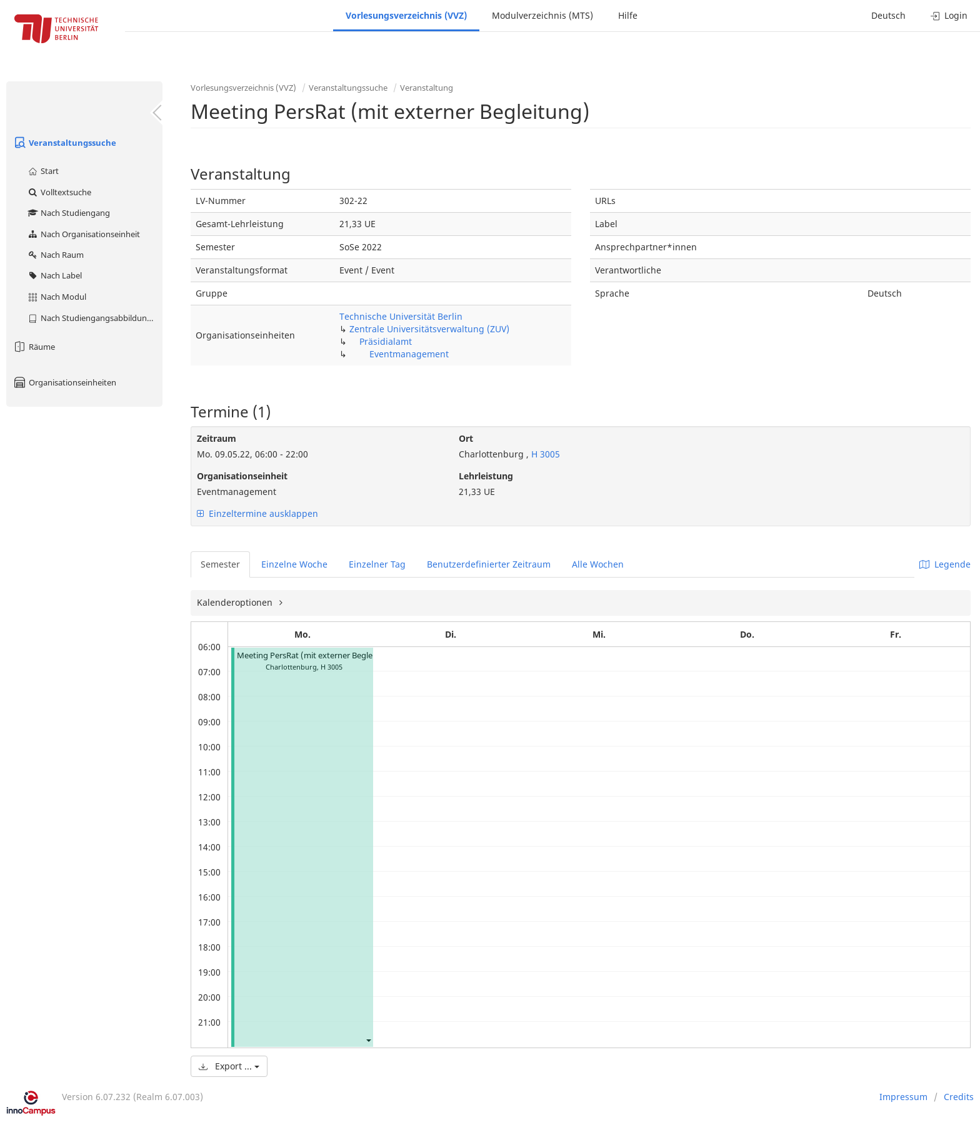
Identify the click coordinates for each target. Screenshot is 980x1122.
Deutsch (888, 15)
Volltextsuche (59, 192)
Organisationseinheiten (64, 382)
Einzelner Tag (377, 564)
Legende (945, 564)
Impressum (903, 1097)
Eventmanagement (409, 354)
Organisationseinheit (242, 476)
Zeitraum (216, 438)
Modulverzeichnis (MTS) (542, 15)
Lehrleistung (486, 476)
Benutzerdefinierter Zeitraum (489, 564)
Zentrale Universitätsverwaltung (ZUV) (429, 329)
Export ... (229, 1066)
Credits (959, 1097)
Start (43, 170)
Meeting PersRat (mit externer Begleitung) (316, 655)
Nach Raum (55, 254)
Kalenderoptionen (236, 602)
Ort (466, 438)
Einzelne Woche (294, 564)
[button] (368, 1039)
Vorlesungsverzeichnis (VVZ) (406, 15)
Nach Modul (56, 296)
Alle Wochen (598, 564)
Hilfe (628, 15)
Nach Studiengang (68, 212)
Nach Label (54, 275)
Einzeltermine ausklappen (257, 513)
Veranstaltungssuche (64, 142)
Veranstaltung (426, 87)
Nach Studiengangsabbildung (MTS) (94, 318)
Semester (220, 564)
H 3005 (544, 454)
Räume (33, 346)
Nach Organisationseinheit (83, 234)
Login (949, 15)
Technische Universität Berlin (400, 316)
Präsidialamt (385, 341)
